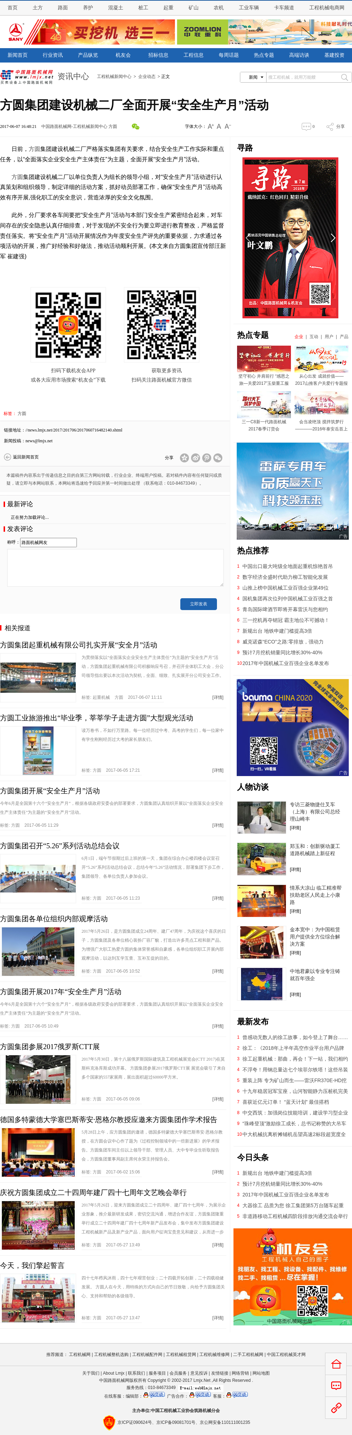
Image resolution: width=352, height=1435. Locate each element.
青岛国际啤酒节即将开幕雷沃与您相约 (285, 609)
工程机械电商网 (326, 7)
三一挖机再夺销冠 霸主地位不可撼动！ (285, 620)
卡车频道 (284, 7)
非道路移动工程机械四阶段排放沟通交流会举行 (295, 1216)
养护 (88, 7)
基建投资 (334, 55)
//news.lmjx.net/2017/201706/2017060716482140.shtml (74, 430)
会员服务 (178, 1373)
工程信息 (194, 55)
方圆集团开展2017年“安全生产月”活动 (60, 992)
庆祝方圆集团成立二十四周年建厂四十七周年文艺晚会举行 (93, 1192)
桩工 (143, 7)
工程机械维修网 (214, 1354)
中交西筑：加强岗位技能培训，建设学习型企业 (295, 1113)
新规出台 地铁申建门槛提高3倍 (277, 631)
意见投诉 (199, 1373)
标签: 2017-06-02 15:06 (111, 1172)
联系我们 (136, 1373)
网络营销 (240, 1373)
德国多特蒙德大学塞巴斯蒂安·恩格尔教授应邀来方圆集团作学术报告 (108, 1119)
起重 (168, 7)
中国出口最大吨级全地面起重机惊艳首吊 (287, 566)
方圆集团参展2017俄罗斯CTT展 (50, 1047)
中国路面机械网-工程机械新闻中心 (74, 126)
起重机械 (101, 697)
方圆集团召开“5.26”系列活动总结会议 (60, 846)
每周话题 (229, 55)
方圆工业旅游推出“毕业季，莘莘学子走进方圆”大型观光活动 (96, 718)
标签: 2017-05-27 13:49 (111, 1244)
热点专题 (264, 55)
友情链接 (219, 1373)
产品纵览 (88, 55)
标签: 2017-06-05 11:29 (29, 825)
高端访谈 (299, 55)
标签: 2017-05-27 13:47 (111, 1317)
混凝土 (115, 7)
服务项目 (157, 1373)
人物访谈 (253, 787)
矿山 (194, 7)
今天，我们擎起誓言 (32, 1265)
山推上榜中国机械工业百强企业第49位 (285, 588)
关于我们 (90, 1373)
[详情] (217, 697)
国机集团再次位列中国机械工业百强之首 (287, 598)
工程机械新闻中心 (114, 76)
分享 (340, 126)
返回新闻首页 (26, 457)
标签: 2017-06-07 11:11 (122, 697)
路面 (63, 7)
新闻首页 (18, 55)
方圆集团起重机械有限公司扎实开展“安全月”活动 (78, 645)
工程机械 (168, 1410)
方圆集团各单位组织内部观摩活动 (54, 919)
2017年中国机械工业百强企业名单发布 (285, 663)
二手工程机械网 (248, 1354)
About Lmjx (114, 1373)
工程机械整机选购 (111, 1354)
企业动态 (147, 76)
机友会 (123, 55)
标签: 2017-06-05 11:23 (111, 898)
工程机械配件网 (147, 1354)
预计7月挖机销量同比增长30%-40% (282, 652)
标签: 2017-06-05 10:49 (29, 1026)
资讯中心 (73, 76)
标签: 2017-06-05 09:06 (111, 1099)
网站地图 (261, 1373)
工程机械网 (80, 1354)
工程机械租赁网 (181, 1354)
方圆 (112, 126)
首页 (13, 7)
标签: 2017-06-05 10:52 (111, 971)
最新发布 (253, 1021)
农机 (219, 7)
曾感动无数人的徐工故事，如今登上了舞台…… (295, 1037)
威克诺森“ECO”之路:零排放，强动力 (283, 642)
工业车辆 (249, 7)
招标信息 (158, 55)
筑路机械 (202, 1410)
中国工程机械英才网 (286, 1354)
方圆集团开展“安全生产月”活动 (50, 791)
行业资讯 (53, 55)
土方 (38, 7)
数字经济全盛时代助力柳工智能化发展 (285, 577)
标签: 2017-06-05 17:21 (111, 770)
